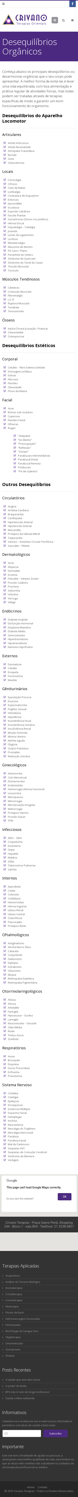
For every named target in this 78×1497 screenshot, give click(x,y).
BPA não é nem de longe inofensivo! (27, 1392)
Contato (42, 1487)
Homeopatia (13, 1325)
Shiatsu (10, 1355)
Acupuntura (12, 1275)
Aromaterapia (13, 1288)
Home (30, 1487)
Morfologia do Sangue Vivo (21, 1331)
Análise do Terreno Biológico (22, 1282)
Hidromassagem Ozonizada (22, 1319)
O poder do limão (16, 1386)
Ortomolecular (14, 1343)
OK (64, 1196)
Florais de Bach (14, 1312)
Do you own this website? (20, 1198)
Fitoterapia (12, 1306)
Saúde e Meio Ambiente (20, 1398)
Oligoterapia (13, 1337)
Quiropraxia (12, 1349)
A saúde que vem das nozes (22, 1379)
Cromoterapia (13, 1300)
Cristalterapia (13, 1294)
